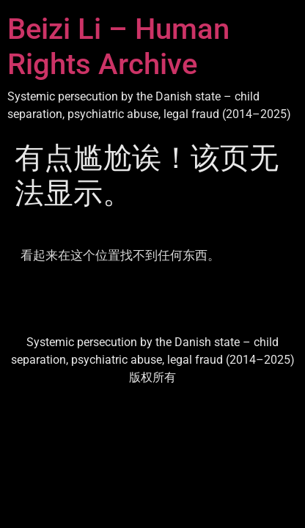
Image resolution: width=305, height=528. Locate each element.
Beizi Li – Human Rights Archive (118, 46)
